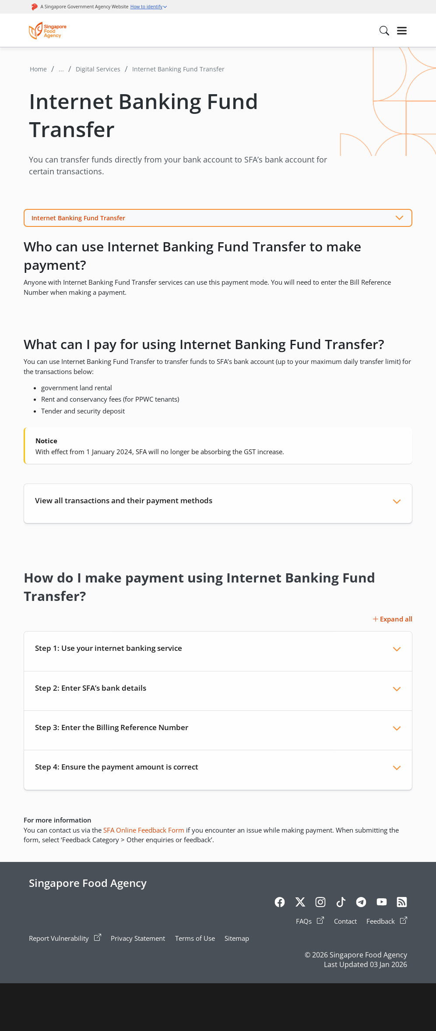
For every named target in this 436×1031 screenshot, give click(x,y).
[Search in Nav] (384, 30)
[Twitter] (300, 903)
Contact (345, 921)
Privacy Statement (138, 938)
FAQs (310, 921)
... (61, 69)
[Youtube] (381, 903)
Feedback (386, 921)
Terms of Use (195, 938)
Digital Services (98, 69)
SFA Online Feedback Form (143, 830)
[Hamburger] (402, 30)
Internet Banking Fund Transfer (78, 218)
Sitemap (237, 938)
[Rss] (402, 903)
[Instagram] (320, 903)
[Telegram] (361, 903)
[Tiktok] (341, 903)
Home (38, 69)
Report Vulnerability (65, 938)
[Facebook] (279, 903)
